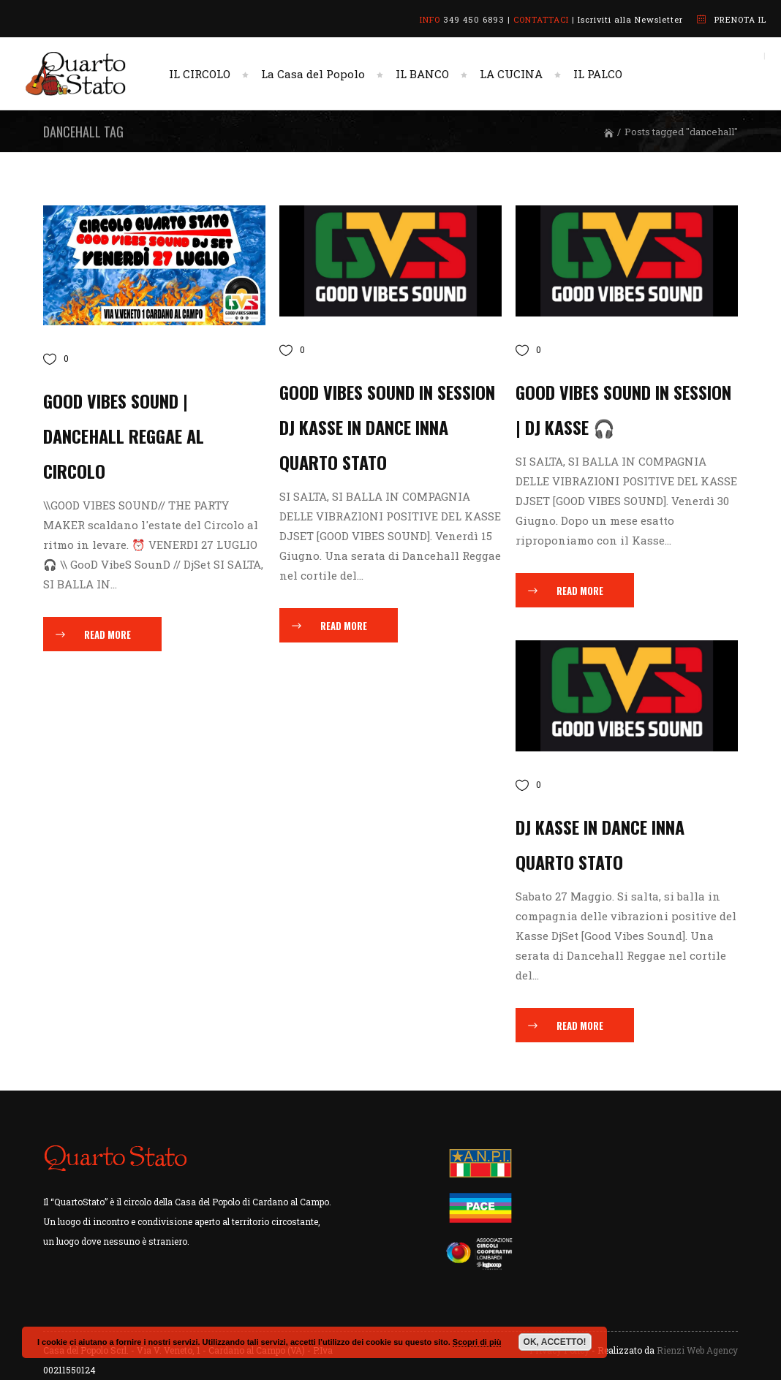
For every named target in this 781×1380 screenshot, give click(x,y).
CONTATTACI (541, 19)
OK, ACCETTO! (555, 1342)
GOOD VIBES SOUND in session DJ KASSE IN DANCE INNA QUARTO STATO (387, 427)
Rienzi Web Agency (697, 1350)
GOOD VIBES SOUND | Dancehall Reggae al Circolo (123, 435)
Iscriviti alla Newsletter (630, 19)
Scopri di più (477, 1342)
